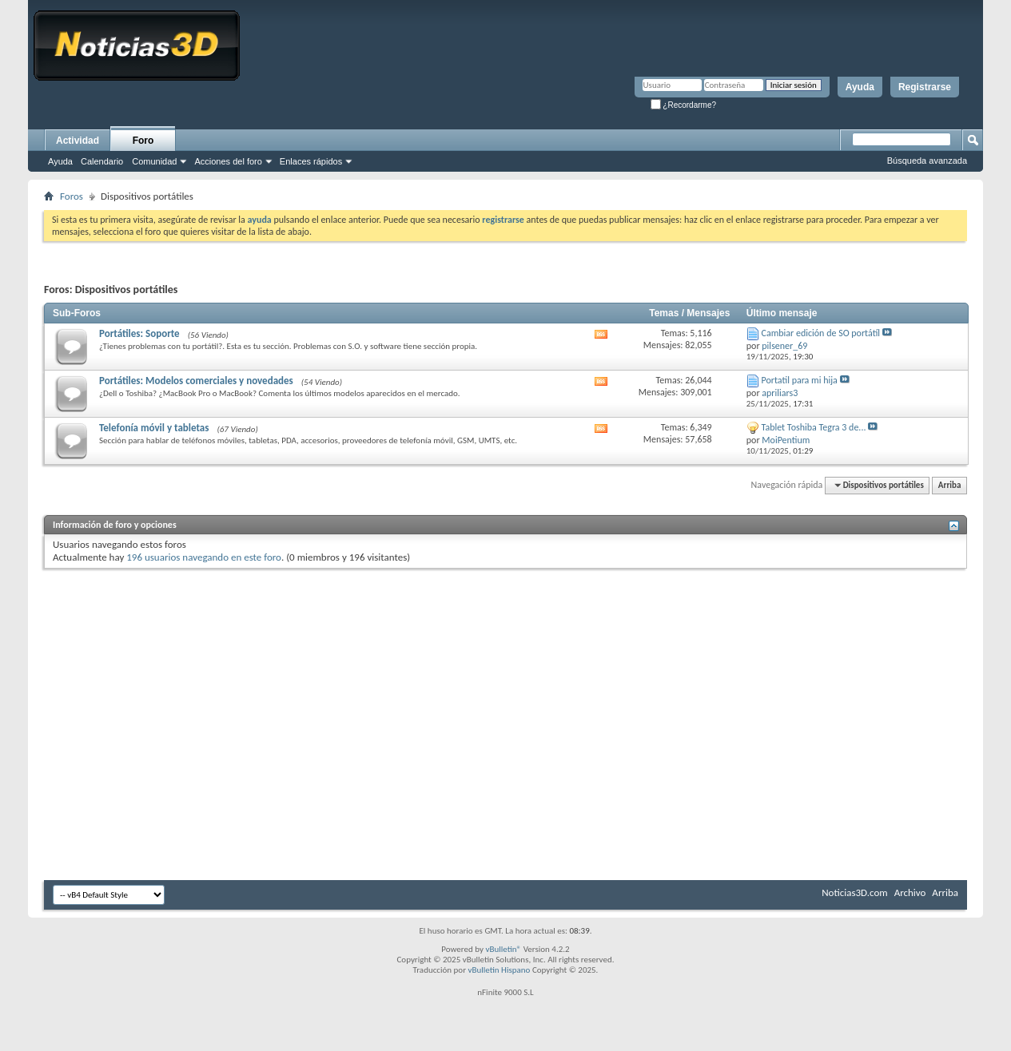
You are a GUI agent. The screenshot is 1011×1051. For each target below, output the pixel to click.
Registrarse (924, 87)
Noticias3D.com (854, 892)
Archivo (910, 892)
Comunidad (154, 161)
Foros (71, 196)
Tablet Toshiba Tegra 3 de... (814, 427)
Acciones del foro (227, 161)
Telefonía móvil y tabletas (154, 428)
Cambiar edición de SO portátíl (821, 333)
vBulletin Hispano (499, 970)
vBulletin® (503, 949)
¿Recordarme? (683, 105)
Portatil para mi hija (800, 380)
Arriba (949, 485)
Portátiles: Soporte (139, 333)
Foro (143, 140)
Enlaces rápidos (311, 161)
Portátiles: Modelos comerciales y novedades (196, 381)
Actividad (77, 140)
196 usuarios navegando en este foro (203, 557)
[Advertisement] (150, 718)
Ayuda (860, 87)
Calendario (102, 161)
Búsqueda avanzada (927, 160)
